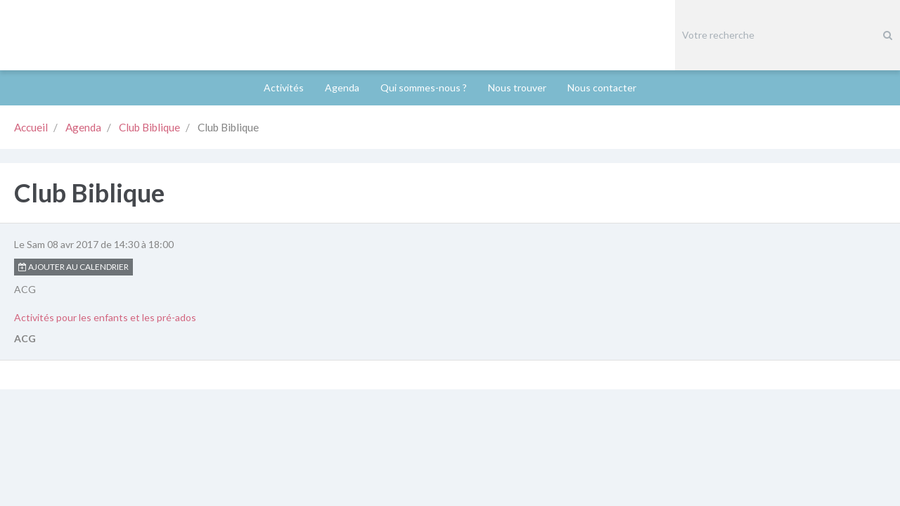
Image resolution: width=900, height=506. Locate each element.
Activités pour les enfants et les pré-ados (105, 247)
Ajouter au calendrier (73, 196)
